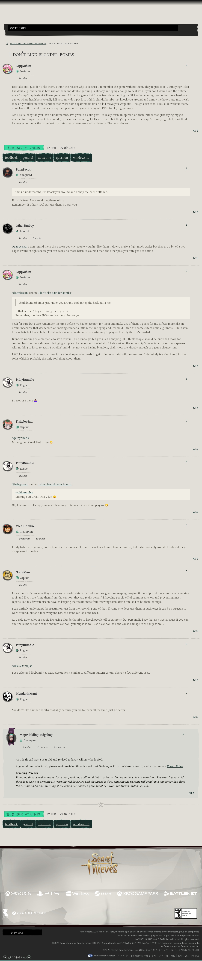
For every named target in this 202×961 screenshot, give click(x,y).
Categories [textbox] (18, 28)
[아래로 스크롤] (25, 957)
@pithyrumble (21, 438)
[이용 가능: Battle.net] (180, 893)
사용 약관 (123, 955)
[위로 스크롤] (9, 957)
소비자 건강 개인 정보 (188, 955)
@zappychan (19, 246)
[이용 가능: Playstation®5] (48, 893)
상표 (173, 955)
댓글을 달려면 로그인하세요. (23, 148)
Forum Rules (175, 766)
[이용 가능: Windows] (77, 893)
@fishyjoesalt (20, 484)
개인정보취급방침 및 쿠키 (143, 955)
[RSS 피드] (4, 43)
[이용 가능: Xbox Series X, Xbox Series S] (18, 893)
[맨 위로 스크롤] (5, 957)
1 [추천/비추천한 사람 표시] (186, 168)
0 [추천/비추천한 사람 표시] (186, 271)
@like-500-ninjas (22, 666)
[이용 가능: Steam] (103, 893)
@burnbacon (20, 293)
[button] (93, 28)
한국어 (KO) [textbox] (17, 932)
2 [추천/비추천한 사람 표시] (186, 65)
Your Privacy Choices (104, 955)
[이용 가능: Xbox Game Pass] (137, 893)
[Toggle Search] (15, 33)
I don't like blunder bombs (54, 293)
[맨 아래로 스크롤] (29, 957)
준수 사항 (163, 955)
